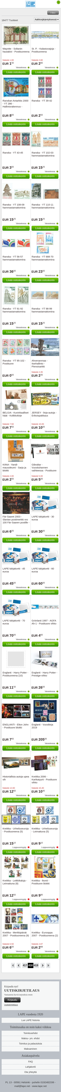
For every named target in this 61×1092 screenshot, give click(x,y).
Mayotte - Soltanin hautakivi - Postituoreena (16, 50)
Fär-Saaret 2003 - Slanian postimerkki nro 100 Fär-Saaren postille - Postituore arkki (16, 521)
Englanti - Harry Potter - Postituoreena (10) (15, 674)
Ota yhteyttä (30, 1072)
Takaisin (19, 965)
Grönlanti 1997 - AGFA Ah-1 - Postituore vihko (44, 622)
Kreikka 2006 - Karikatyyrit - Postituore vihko (44, 779)
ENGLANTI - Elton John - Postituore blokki (15, 726)
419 (36, 965)
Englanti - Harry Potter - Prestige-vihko (44, 674)
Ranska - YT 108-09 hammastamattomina (14, 206)
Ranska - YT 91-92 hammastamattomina (14, 310)
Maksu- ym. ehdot (30, 1038)
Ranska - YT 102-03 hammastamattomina (43, 154)
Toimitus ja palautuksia (30, 1043)
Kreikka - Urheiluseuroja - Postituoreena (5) (16, 830)
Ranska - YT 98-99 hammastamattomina (43, 310)
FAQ (30, 1061)
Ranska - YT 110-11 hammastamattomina (43, 206)
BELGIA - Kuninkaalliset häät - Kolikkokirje (15, 414)
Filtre (52, 12)
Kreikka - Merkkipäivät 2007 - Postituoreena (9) (16, 934)
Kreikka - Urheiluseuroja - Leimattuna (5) (45, 830)
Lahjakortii (30, 1067)
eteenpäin (43, 965)
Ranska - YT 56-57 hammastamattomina (14, 258)
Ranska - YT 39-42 (42, 100)
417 (25, 965)
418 (30, 965)
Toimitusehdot (30, 1033)
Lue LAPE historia (30, 1020)
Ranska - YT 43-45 (13, 152)
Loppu (48, 965)
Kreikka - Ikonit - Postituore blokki (41, 882)
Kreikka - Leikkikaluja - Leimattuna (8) (15, 882)
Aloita (13, 965)
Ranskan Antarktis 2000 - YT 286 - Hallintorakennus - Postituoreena (15, 105)
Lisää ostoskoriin (16, 72)
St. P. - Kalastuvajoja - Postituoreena (43, 50)
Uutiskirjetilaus (11, 1005)
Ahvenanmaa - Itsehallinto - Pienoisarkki (40, 363)
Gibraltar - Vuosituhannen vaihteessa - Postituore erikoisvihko (44, 469)
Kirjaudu (12, 999)
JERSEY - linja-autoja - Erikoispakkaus (44, 414)
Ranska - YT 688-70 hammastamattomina (43, 258)
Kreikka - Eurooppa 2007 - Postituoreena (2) (45, 934)
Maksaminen (30, 1049)
